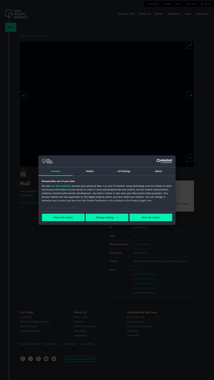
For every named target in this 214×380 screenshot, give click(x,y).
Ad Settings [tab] (124, 171)
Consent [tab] (55, 171)
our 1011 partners (61, 186)
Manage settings (107, 217)
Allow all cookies (151, 217)
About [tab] (158, 171)
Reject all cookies (63, 217)
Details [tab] (90, 171)
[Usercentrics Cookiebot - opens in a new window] (159, 161)
